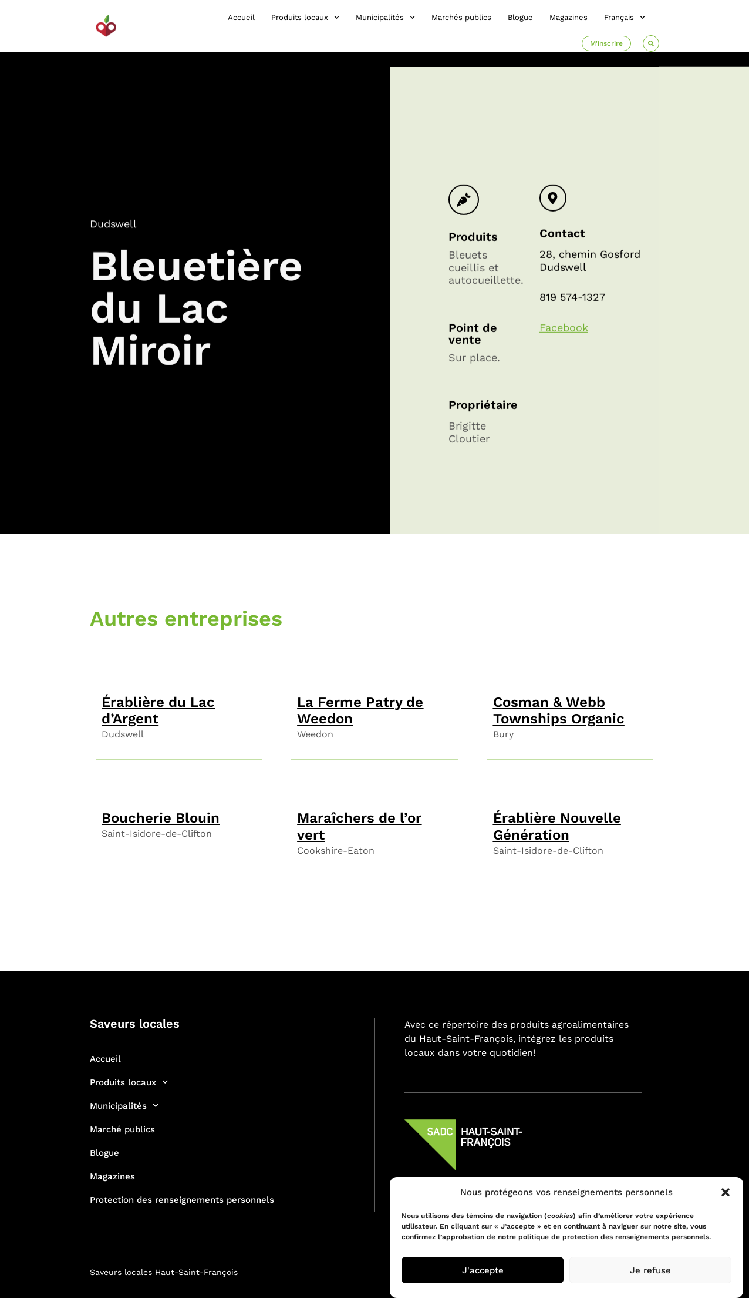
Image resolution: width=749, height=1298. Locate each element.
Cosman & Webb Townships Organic (559, 710)
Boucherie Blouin (161, 818)
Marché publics (122, 1129)
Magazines (568, 17)
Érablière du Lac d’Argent (158, 710)
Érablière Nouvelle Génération (557, 826)
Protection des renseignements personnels (182, 1200)
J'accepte (483, 1270)
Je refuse (650, 1270)
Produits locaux (305, 17)
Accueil (241, 17)
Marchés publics (461, 17)
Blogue (520, 17)
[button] (725, 1192)
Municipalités (385, 17)
